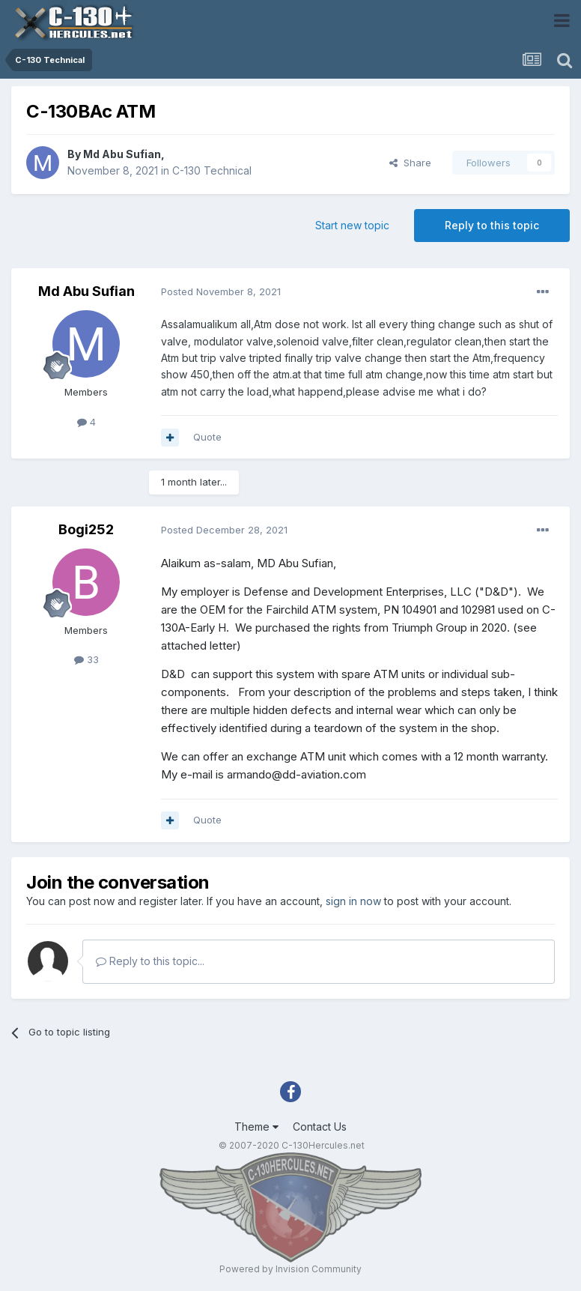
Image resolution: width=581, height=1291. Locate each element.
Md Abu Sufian (122, 154)
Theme (256, 1126)
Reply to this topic (492, 225)
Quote (207, 437)
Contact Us (320, 1126)
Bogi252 (86, 529)
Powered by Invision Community (290, 1269)
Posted (221, 291)
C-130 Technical (212, 170)
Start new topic (352, 225)
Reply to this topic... (150, 961)
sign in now (353, 901)
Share (410, 163)
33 (86, 659)
